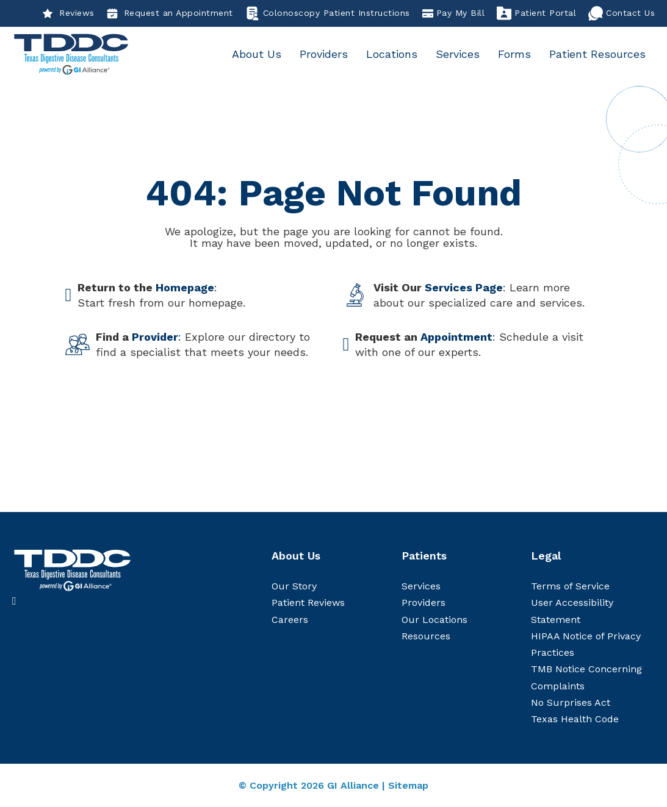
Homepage (185, 288)
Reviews (68, 13)
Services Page (464, 288)
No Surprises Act (570, 702)
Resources (426, 636)
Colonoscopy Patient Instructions (327, 13)
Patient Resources (597, 54)
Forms (514, 54)
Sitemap (408, 785)
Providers (324, 54)
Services (458, 54)
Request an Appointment (170, 13)
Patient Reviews (308, 603)
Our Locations (434, 619)
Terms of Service (570, 586)
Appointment (456, 336)
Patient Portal (536, 13)
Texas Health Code (575, 719)
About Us (256, 54)
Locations (391, 54)
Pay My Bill (453, 13)
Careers (290, 619)
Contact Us (621, 13)
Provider (155, 336)
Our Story (294, 586)
